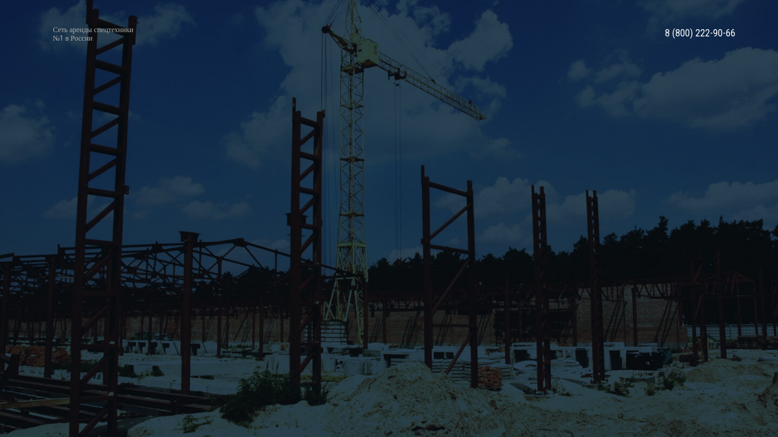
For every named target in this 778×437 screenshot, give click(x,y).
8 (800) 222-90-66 (700, 33)
